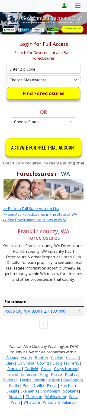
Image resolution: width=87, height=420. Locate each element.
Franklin (14, 368)
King (44, 374)
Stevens (16, 396)
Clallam (72, 357)
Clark (10, 363)
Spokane (70, 391)
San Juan (68, 385)
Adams (12, 357)
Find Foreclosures (43, 93)
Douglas (60, 363)
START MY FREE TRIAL (72, 29)
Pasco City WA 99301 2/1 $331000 (35, 311)
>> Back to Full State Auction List (31, 208)
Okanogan (72, 379)
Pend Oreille (33, 385)
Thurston (34, 396)
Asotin (26, 357)
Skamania (28, 391)
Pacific (14, 385)
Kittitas (71, 374)
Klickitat (10, 379)
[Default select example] (43, 79)
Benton (41, 357)
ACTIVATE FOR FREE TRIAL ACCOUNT (43, 147)
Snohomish (50, 391)
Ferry (74, 363)
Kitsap (56, 374)
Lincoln (39, 379)
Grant (46, 368)
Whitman (51, 402)
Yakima (68, 402)
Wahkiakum (55, 396)
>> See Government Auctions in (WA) (34, 219)
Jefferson (29, 374)
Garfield (31, 368)
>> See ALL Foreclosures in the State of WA (40, 214)
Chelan (57, 357)
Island (13, 374)
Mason (54, 379)
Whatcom (31, 402)
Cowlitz (43, 363)
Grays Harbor (66, 368)
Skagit (11, 391)
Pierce (52, 385)
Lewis (25, 379)
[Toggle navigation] (77, 5)
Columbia (26, 363)
